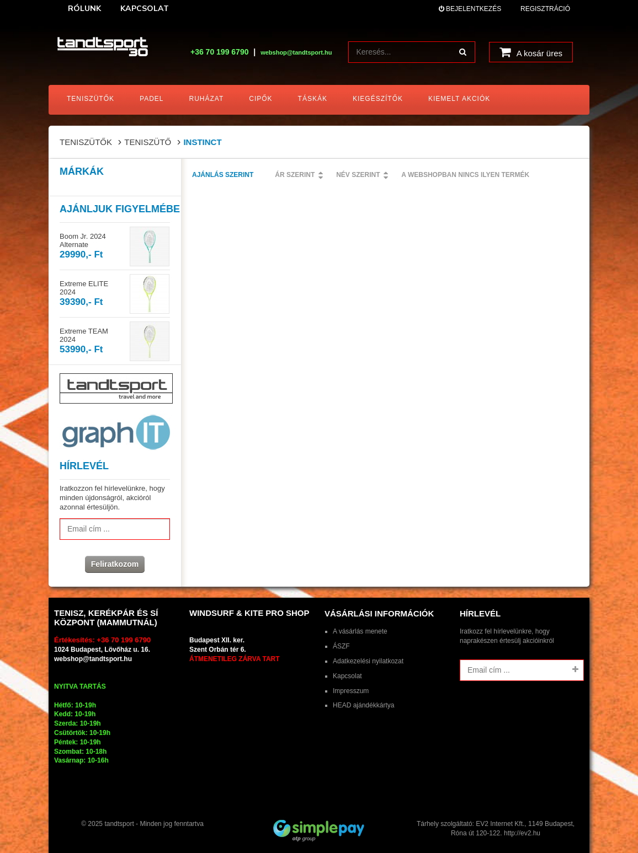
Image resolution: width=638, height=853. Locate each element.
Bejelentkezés (470, 9)
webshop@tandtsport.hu (93, 659)
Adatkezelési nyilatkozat (368, 661)
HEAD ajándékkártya (363, 705)
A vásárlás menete (360, 631)
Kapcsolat (347, 676)
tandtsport (119, 824)
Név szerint (358, 175)
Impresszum (351, 691)
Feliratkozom (115, 564)
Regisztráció (545, 9)
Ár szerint (295, 175)
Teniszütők (86, 142)
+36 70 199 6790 (219, 51)
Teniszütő (147, 142)
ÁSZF (341, 646)
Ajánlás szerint (222, 175)
